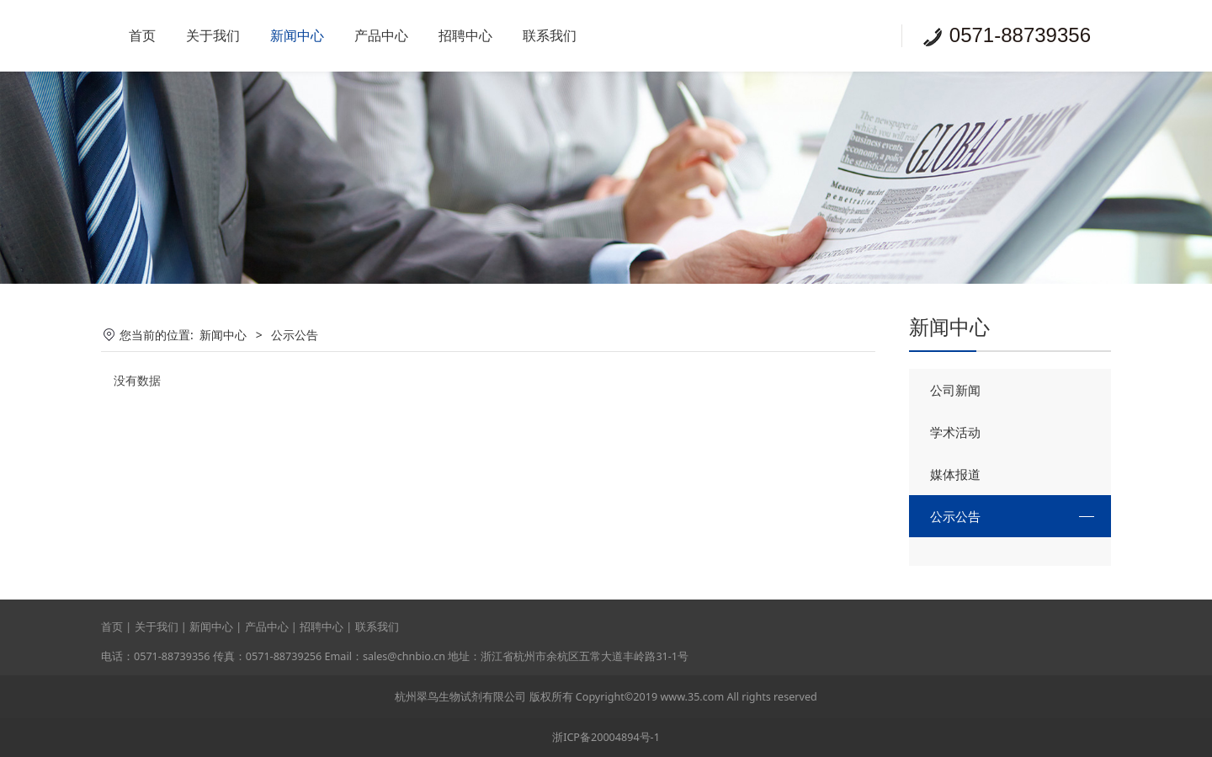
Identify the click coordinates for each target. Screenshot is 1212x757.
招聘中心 (465, 35)
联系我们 (550, 35)
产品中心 (381, 35)
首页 (142, 35)
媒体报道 (955, 474)
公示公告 (955, 516)
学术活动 (955, 432)
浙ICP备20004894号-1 (606, 737)
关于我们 (213, 35)
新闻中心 (297, 35)
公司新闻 (955, 389)
